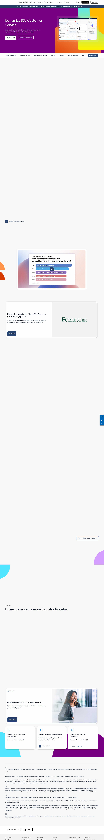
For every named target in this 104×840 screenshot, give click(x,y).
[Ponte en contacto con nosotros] (101, 420)
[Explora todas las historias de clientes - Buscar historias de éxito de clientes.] (88, 538)
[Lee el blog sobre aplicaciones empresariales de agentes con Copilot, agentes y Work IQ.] (78, 6)
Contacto (78, 2)
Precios (46, 2)
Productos (39, 2)
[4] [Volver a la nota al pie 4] (6, 813)
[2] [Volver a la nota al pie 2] (6, 786)
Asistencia (66, 2)
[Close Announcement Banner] (96, 6)
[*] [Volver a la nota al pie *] (5, 767)
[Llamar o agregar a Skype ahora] (101, 423)
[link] (11, 56)
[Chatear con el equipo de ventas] (101, 416)
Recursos (52, 2)
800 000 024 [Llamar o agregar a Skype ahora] (78, 746)
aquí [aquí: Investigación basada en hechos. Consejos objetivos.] (46, 783)
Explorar (32, 2)
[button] (10, 38)
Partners (59, 2)
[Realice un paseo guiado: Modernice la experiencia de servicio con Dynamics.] (26, 38)
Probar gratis (85, 2)
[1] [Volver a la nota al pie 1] (5, 774)
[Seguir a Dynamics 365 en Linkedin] (25, 829)
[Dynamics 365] (23, 2)
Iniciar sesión (94, 2)
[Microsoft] (10, 2)
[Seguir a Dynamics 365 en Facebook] (32, 829)
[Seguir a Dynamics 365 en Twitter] (21, 829)
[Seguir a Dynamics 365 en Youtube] (28, 829)
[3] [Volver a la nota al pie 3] (6, 795)
